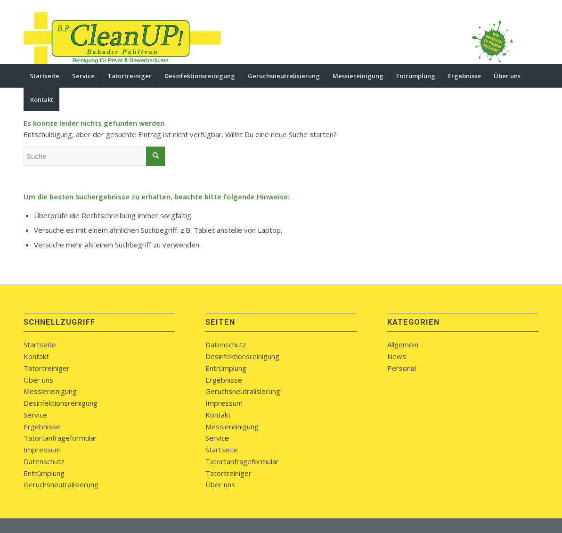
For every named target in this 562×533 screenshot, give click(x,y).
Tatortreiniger (47, 368)
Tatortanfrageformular (60, 438)
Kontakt (36, 356)
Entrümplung (44, 473)
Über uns (38, 380)
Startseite (40, 344)
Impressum (42, 449)
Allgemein (402, 344)
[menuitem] (44, 76)
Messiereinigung (50, 391)
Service (35, 414)
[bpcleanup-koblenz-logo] (122, 38)
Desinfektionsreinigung (61, 403)
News (396, 356)
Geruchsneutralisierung (61, 484)
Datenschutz (44, 461)
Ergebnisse (42, 426)
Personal (401, 368)
